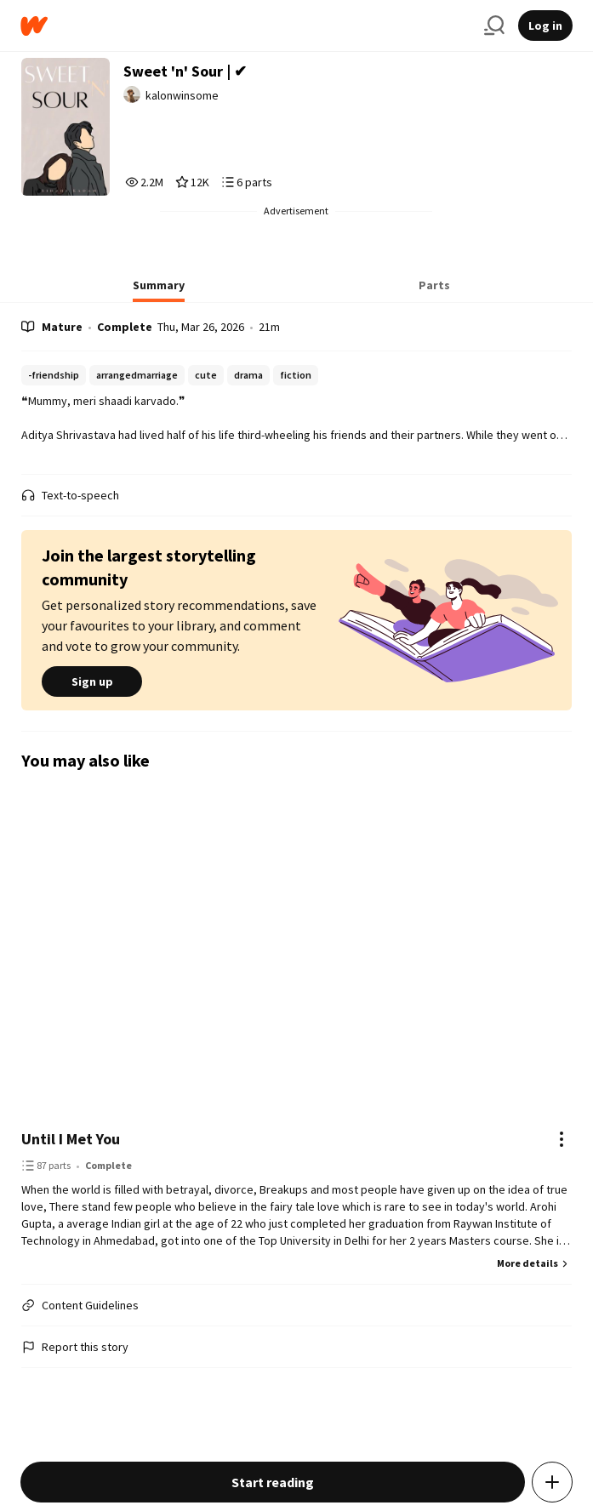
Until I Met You (70, 1139)
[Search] (494, 25)
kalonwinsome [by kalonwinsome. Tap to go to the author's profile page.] (182, 95)
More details (534, 1263)
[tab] (159, 290)
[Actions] (561, 1139)
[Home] (245, 26)
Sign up (92, 681)
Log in (545, 25)
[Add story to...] (552, 1482)
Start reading (272, 1482)
